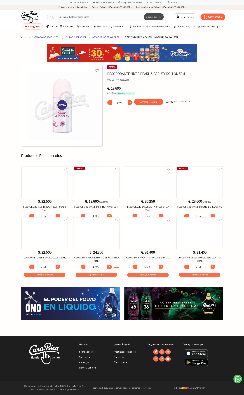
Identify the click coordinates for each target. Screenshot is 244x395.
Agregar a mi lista (61, 67)
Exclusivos (66, 26)
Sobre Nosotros (79, 2)
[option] (61, 105)
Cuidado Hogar (183, 26)
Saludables (117, 26)
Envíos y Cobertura (103, 2)
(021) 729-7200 (155, 2)
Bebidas (135, 26)
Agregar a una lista (178, 101)
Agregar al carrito (148, 101)
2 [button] (129, 267)
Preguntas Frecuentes (130, 2)
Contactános (120, 357)
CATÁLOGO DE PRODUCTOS (46, 37)
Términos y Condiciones (69, 389)
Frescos (100, 26)
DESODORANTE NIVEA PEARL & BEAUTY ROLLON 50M (151, 37)
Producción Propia (209, 26)
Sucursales (84, 357)
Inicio (23, 37)
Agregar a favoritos (44, 165)
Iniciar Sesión (185, 17)
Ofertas (52, 26)
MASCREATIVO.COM (194, 387)
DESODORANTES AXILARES (105, 37)
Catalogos (84, 362)
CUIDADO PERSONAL (76, 37)
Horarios (173, 2)
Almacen (82, 26)
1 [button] (116, 267)
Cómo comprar (121, 362)
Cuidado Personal (157, 26)
